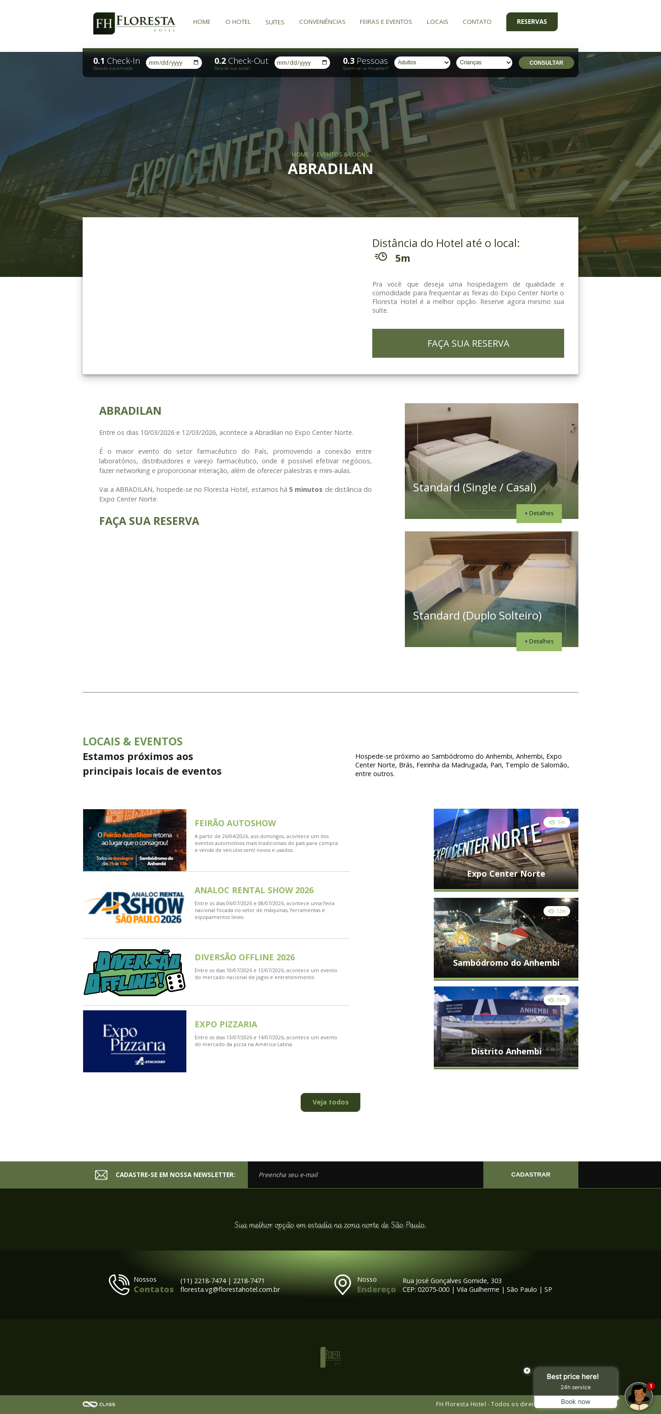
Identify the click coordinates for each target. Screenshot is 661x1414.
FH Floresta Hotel (134, 23)
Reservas (532, 21)
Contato (477, 21)
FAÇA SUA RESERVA (468, 343)
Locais (437, 21)
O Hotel (238, 21)
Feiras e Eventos (386, 21)
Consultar (546, 63)
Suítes (275, 22)
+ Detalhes (539, 513)
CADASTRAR (531, 1174)
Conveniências (322, 21)
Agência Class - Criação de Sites (99, 1404)
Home (202, 21)
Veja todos (331, 1102)
